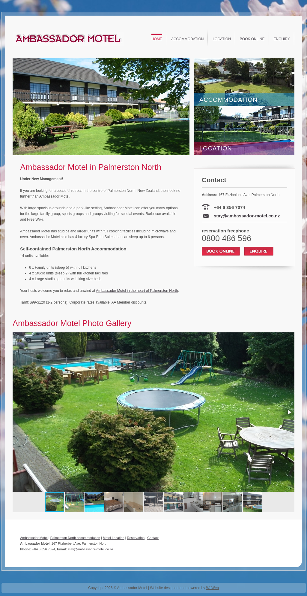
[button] (184, 106)
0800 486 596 (226, 238)
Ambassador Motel (34, 538)
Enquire (258, 251)
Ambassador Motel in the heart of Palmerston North (137, 291)
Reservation (136, 538)
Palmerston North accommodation (75, 538)
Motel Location (113, 538)
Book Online (252, 39)
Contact (153, 538)
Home (156, 39)
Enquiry (282, 39)
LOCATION (215, 148)
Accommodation (187, 39)
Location (222, 39)
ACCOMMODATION (228, 99)
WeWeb (212, 588)
